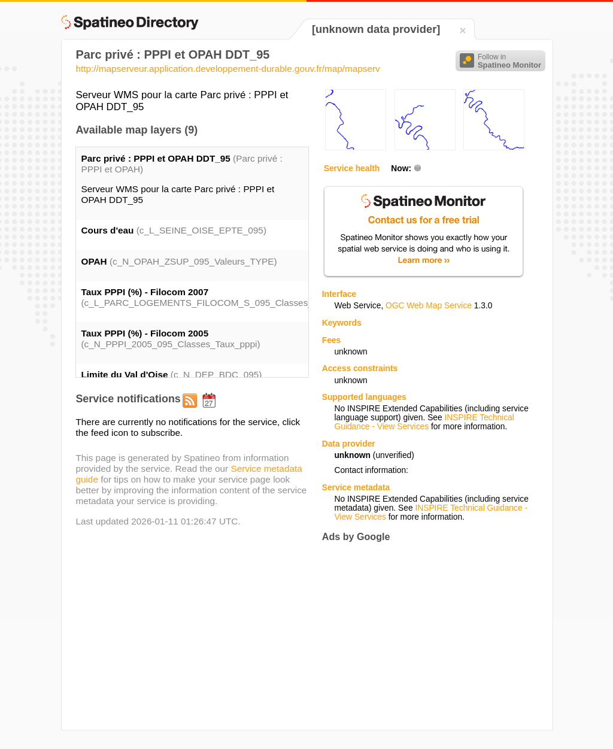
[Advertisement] (422, 636)
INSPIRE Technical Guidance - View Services (424, 422)
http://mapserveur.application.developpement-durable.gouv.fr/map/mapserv (227, 68)
